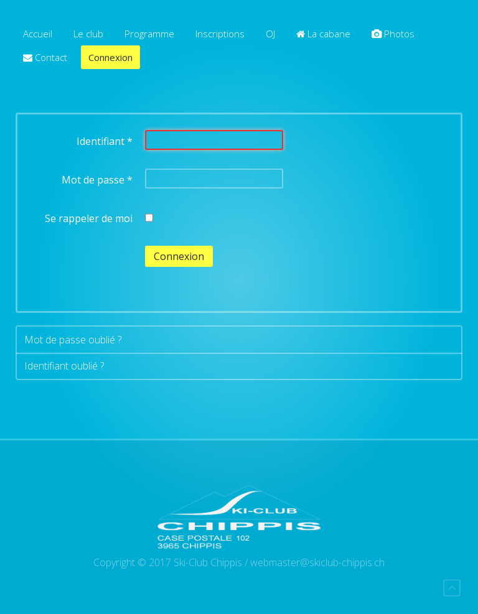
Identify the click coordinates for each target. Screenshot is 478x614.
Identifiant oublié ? (64, 366)
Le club (88, 33)
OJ (270, 33)
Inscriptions (220, 33)
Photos (393, 33)
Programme (149, 33)
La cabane (323, 33)
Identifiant (105, 141)
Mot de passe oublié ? (72, 340)
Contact (45, 57)
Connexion (110, 57)
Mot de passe (97, 180)
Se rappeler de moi (89, 218)
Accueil (37, 33)
